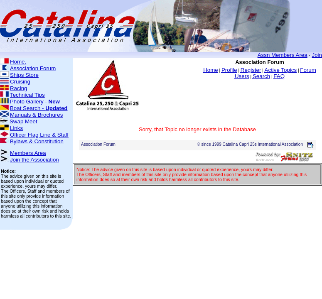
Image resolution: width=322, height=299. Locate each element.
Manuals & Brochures (36, 115)
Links (16, 128)
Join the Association (34, 160)
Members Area (28, 153)
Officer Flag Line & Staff (39, 135)
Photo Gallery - (35, 101)
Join (317, 55)
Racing (18, 88)
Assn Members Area (282, 55)
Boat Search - (39, 108)
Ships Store (24, 75)
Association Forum (33, 68)
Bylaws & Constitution (37, 141)
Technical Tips (27, 95)
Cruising (20, 81)
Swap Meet (23, 121)
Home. (18, 62)
